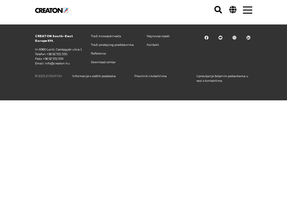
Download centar (103, 62)
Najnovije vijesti (158, 36)
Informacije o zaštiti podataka (94, 76)
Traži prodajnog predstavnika (112, 44)
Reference (98, 53)
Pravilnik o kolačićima (150, 76)
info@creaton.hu (57, 63)
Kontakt (153, 44)
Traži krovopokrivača (106, 36)
